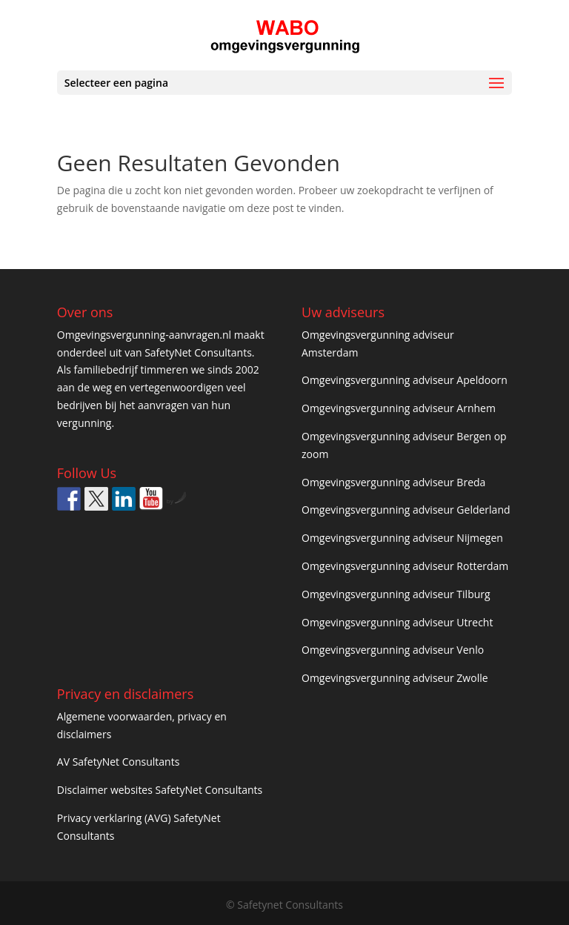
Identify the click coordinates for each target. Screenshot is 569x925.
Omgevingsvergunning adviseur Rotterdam (405, 566)
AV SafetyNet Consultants (118, 762)
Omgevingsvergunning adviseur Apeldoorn (405, 380)
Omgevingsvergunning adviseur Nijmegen (402, 538)
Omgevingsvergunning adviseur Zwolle (395, 678)
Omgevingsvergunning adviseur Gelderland (406, 510)
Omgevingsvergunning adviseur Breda (393, 482)
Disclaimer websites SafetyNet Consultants (159, 790)
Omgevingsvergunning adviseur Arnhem (399, 408)
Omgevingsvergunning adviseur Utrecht (397, 622)
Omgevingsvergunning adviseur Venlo (393, 650)
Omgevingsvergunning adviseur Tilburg (396, 594)
